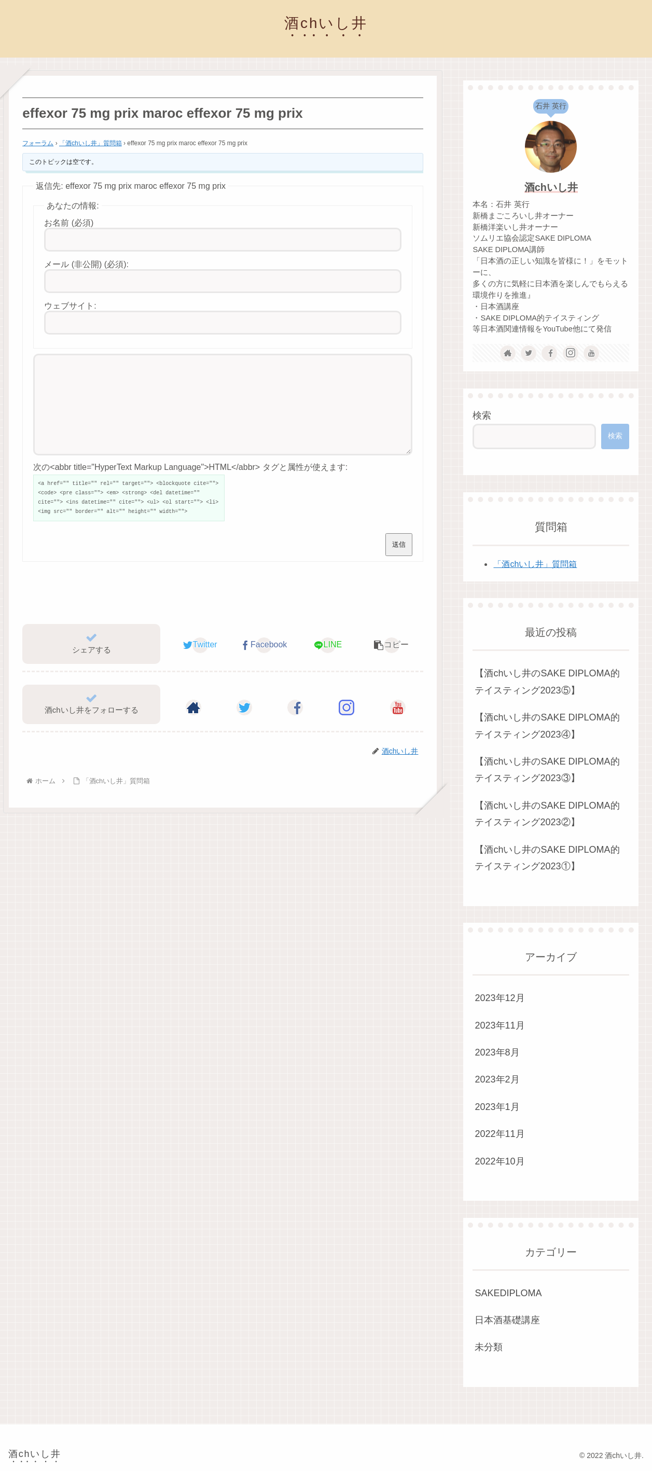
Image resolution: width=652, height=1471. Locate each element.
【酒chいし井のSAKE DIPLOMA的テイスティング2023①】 (547, 857)
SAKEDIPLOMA (508, 1293)
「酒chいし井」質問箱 (90, 143)
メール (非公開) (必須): (86, 264)
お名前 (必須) (68, 222)
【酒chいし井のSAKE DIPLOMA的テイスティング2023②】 (547, 813)
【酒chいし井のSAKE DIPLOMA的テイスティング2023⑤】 (547, 681)
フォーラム (37, 143)
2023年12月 (499, 998)
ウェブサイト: (70, 305)
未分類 (489, 1347)
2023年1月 (497, 1107)
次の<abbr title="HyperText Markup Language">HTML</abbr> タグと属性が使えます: (190, 485)
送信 (399, 563)
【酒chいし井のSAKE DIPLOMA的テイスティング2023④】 (547, 725)
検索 (482, 415)
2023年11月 (499, 1025)
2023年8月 (497, 1052)
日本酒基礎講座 (507, 1320)
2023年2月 (497, 1079)
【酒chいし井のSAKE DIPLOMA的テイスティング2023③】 (547, 769)
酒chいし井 (551, 187)
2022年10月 (499, 1161)
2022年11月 (499, 1134)
